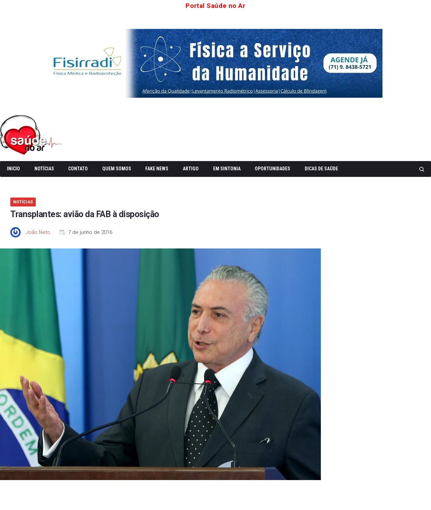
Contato (78, 168)
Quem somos (116, 168)
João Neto (38, 232)
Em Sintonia (227, 168)
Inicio (13, 168)
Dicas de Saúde (321, 168)
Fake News (156, 168)
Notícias (44, 168)
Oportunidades (272, 168)
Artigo (191, 168)
